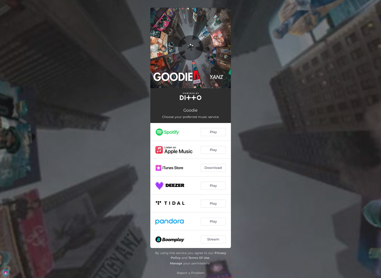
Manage (176, 263)
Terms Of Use (199, 258)
